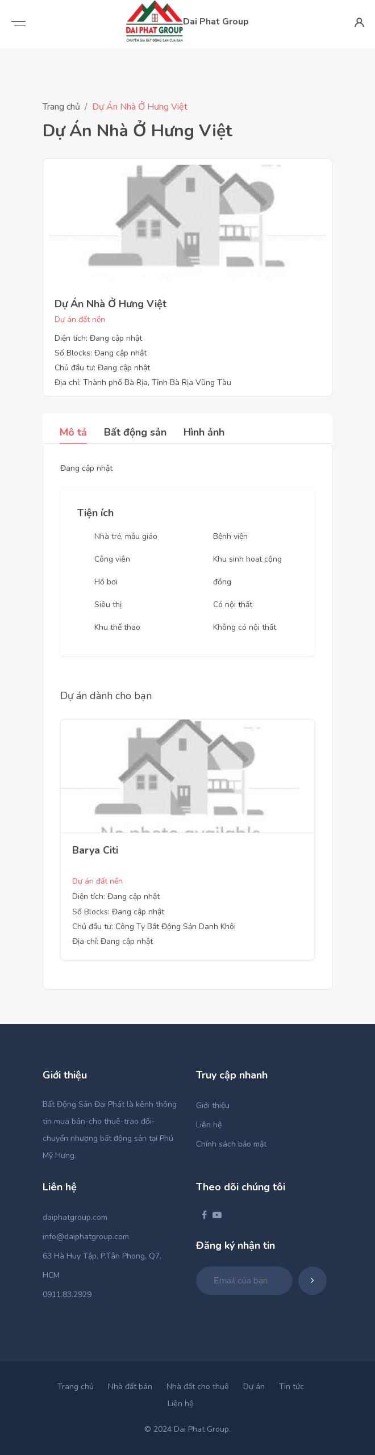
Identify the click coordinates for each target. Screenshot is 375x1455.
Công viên (112, 559)
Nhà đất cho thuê (197, 1386)
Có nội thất (232, 604)
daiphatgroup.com (75, 1217)
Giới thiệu (213, 1105)
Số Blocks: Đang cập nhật (101, 353)
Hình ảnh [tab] (204, 432)
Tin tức (291, 1386)
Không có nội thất (244, 627)
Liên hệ (209, 1124)
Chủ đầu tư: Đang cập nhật (102, 367)
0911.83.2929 (67, 1294)
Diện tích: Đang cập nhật (98, 338)
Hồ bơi (106, 581)
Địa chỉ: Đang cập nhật (112, 941)
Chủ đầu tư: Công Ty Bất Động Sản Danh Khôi (154, 926)
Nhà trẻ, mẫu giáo (125, 536)
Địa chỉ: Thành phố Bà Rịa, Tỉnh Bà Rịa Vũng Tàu (143, 382)
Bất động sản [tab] (135, 432)
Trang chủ (61, 107)
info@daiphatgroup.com (86, 1236)
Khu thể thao (117, 627)
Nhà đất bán (130, 1386)
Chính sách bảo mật (231, 1144)
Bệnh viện (230, 536)
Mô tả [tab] (73, 432)
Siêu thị (108, 604)
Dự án (254, 1386)
